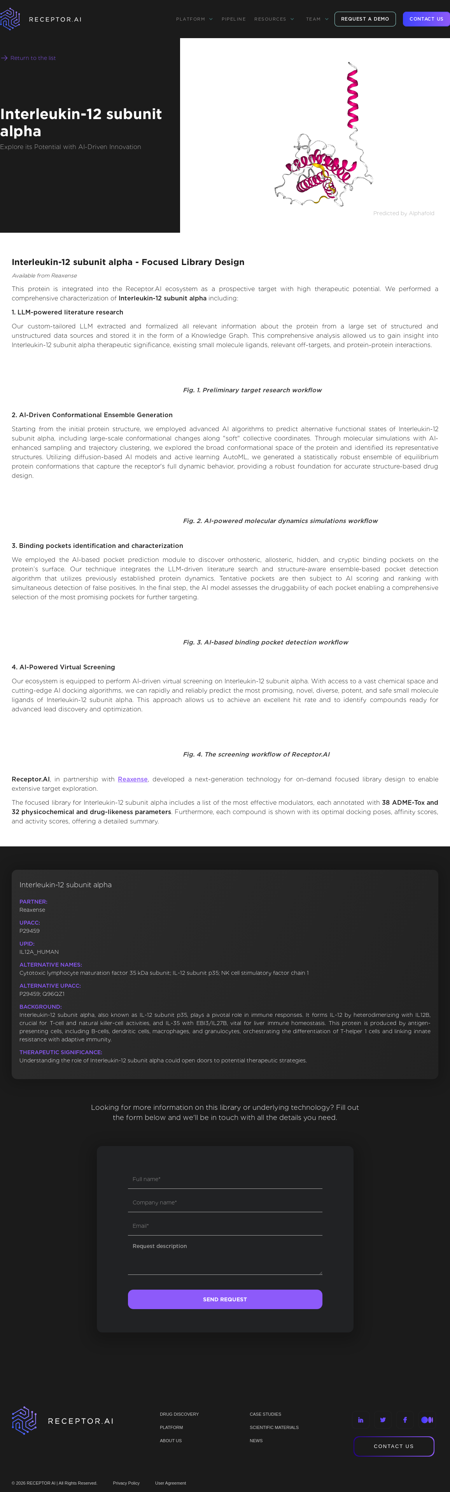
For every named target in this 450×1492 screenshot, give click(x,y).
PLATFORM (171, 1427)
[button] (194, 19)
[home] (50, 19)
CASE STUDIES (265, 1414)
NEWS (256, 1440)
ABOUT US (171, 1440)
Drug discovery (179, 1414)
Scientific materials (274, 1427)
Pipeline (234, 19)
